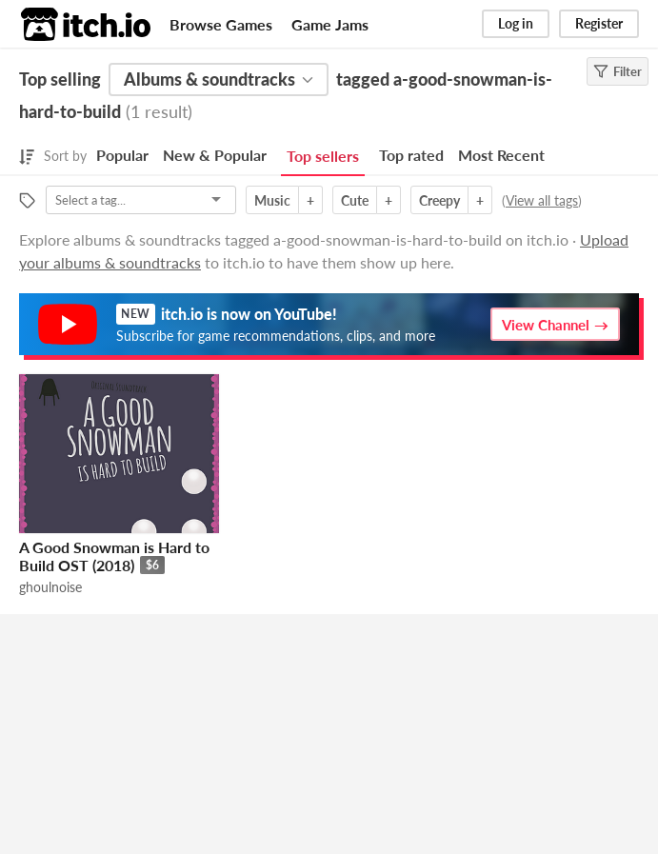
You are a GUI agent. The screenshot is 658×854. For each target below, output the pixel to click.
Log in (515, 23)
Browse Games (220, 24)
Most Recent (501, 155)
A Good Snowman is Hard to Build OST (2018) (114, 556)
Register (599, 23)
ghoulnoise (50, 587)
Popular (122, 155)
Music (272, 200)
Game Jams (330, 24)
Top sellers (323, 156)
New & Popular (215, 155)
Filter (617, 71)
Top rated (411, 155)
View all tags (542, 200)
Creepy (439, 200)
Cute (355, 200)
